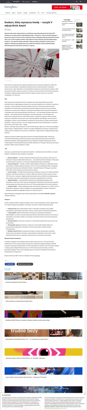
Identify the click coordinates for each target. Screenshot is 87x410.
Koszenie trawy (56, 339)
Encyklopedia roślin (57, 344)
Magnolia (55, 348)
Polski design (71, 339)
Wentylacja (23, 370)
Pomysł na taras (72, 362)
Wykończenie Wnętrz (26, 332)
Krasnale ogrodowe (57, 345)
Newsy (12, 19)
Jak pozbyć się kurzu (42, 365)
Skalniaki (55, 333)
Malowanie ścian (24, 333)
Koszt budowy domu (9, 336)
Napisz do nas (8, 387)
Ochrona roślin (56, 336)
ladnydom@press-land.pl (10, 384)
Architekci (70, 338)
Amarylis (55, 367)
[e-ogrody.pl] (26, 1)
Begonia (54, 361)
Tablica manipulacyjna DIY (43, 371)
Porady (6, 330)
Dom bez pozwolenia (26, 359)
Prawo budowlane (25, 361)
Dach (6, 338)
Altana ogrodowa (57, 332)
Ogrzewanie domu (9, 342)
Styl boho (39, 341)
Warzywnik (55, 342)
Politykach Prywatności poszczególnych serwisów (55, 408)
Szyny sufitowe (24, 368)
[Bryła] (35, 1)
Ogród (13, 13)
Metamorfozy (40, 339)
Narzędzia (23, 335)
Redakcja (7, 388)
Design (25, 13)
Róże (54, 362)
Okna (6, 335)
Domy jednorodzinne (73, 359)
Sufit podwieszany (25, 339)
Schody (6, 332)
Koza (22, 365)
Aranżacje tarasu (56, 341)
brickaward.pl (37, 255)
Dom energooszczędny (26, 373)
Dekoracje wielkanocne (73, 341)
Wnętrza (19, 13)
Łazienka (39, 332)
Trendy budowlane (51, 13)
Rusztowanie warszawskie (27, 338)
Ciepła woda (7, 341)
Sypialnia (39, 333)
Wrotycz (54, 347)
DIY (39, 13)
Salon (38, 330)
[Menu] (80, 1)
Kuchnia (38, 335)
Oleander (55, 365)
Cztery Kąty (7, 361)
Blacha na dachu (24, 341)
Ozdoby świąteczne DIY (74, 335)
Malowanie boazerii (25, 336)
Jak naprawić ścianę (41, 368)
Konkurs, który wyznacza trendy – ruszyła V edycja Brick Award (30, 19)
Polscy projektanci (72, 336)
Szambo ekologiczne (26, 342)
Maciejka (55, 368)
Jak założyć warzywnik (42, 367)
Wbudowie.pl (24, 362)
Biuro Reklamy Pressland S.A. (12, 385)
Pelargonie (55, 371)
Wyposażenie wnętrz (73, 332)
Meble (70, 330)
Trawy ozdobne (56, 353)
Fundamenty (7, 344)
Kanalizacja (23, 371)
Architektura (32, 13)
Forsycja (55, 370)
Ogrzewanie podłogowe (26, 367)
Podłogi (22, 330)
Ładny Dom (7, 359)
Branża (70, 361)
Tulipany (54, 364)
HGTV (42, 13)
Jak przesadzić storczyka (43, 361)
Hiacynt (54, 359)
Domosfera (7, 19)
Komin (6, 333)
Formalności (7, 339)
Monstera (55, 330)
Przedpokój (39, 336)
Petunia (54, 374)
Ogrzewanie (23, 364)
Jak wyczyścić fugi (41, 364)
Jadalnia (38, 338)
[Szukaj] (77, 1)
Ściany (6, 345)
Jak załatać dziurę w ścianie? (43, 362)
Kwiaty (54, 377)
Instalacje (7, 347)
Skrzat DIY (39, 359)
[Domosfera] (16, 1)
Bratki (54, 373)
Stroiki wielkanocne (73, 342)
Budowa (7, 13)
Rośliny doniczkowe (57, 335)
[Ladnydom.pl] (8, 1)
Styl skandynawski (41, 342)
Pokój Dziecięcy (72, 333)
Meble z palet (56, 338)
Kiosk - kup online (67, 7)
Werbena (55, 376)
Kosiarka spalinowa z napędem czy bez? (58, 351)
